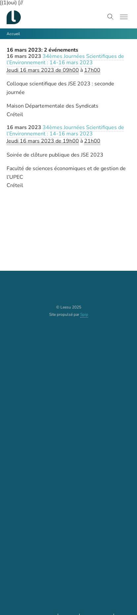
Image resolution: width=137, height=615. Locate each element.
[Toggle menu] (123, 17)
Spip (84, 314)
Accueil (13, 33)
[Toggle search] (110, 17)
